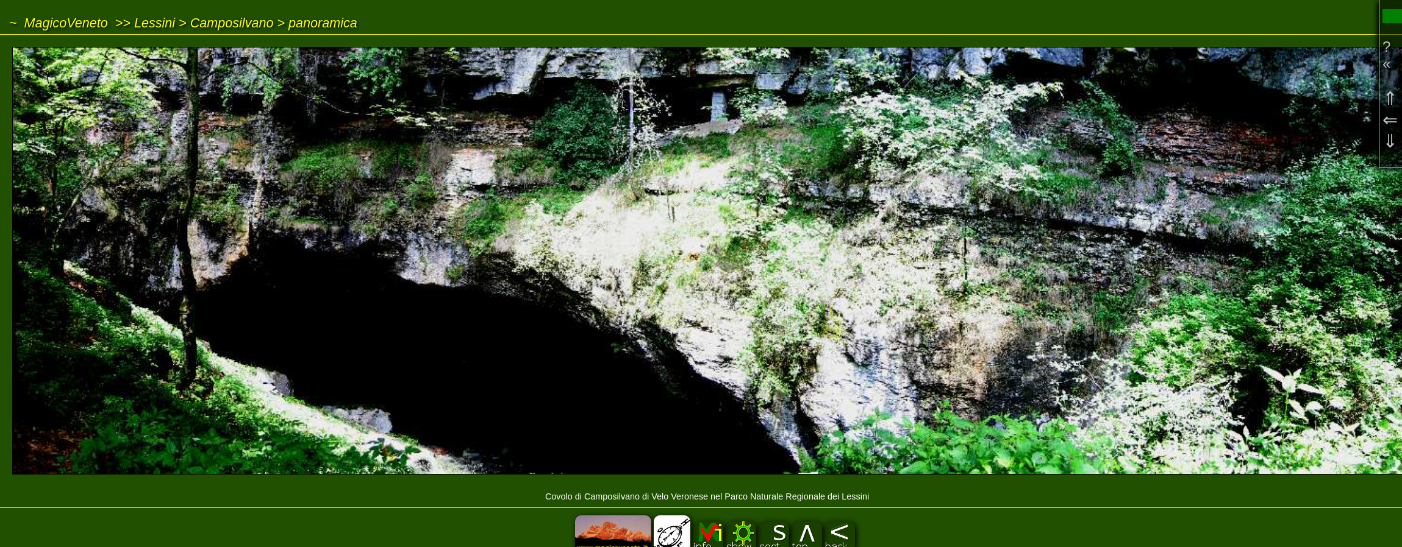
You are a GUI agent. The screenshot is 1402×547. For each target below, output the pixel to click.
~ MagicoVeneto (58, 22)
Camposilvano (232, 22)
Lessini (154, 22)
